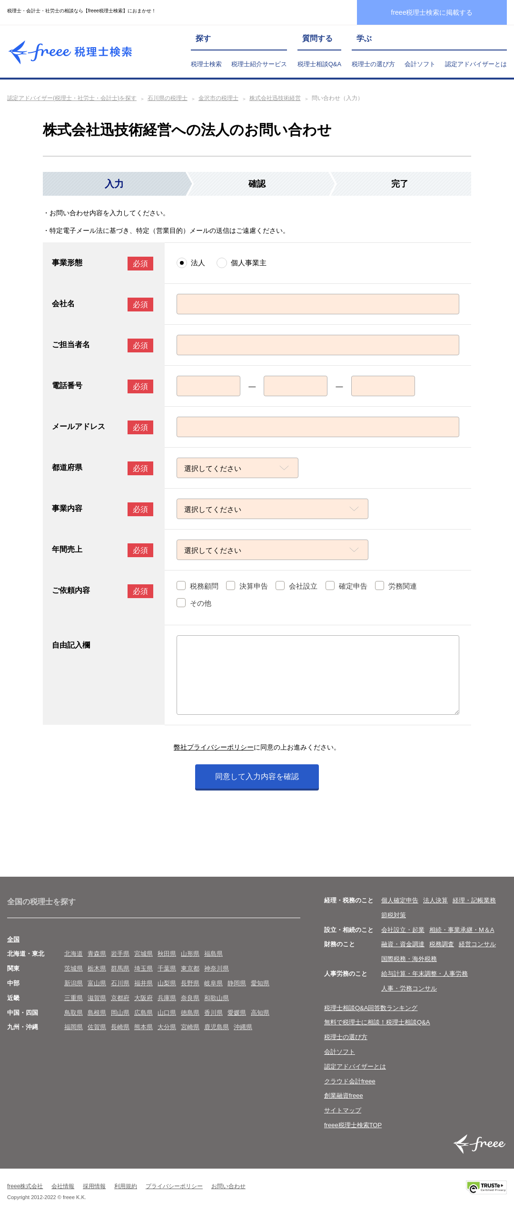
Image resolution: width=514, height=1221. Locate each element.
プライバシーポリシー (174, 1186)
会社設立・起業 (403, 929)
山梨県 (167, 983)
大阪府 (143, 997)
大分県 (167, 1027)
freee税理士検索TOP (353, 1125)
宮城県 (143, 953)
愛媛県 (236, 1012)
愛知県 (260, 983)
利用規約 (125, 1186)
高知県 (260, 1012)
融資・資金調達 (403, 944)
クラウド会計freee (350, 1081)
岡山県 (120, 1012)
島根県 (97, 1012)
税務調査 (441, 944)
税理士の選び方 (373, 64)
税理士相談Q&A (319, 64)
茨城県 (73, 968)
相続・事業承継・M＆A (461, 929)
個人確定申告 (399, 900)
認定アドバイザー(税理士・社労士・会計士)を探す (72, 98)
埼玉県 (143, 968)
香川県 (213, 1012)
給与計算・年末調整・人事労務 (424, 973)
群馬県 (120, 968)
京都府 (120, 997)
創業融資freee (343, 1095)
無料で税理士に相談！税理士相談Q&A (377, 1022)
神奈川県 (216, 968)
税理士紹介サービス (259, 64)
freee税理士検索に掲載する (432, 12)
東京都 (190, 968)
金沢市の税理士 (218, 98)
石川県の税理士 (168, 98)
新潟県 (73, 983)
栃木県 (97, 968)
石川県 (120, 983)
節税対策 (393, 915)
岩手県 (120, 953)
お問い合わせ (228, 1186)
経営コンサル (477, 944)
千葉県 (167, 968)
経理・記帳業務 (474, 900)
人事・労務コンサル (409, 988)
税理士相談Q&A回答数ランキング (370, 1007)
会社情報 (62, 1186)
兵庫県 (167, 997)
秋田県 (167, 953)
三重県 (73, 997)
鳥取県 (73, 1012)
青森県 (97, 953)
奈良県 (190, 997)
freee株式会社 (25, 1186)
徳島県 (190, 1012)
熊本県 (143, 1027)
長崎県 (120, 1027)
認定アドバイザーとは (476, 64)
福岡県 (73, 1027)
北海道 (73, 953)
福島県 (213, 953)
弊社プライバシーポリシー (214, 747)
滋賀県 (97, 997)
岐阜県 (213, 983)
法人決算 (435, 900)
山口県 (167, 1012)
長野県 (190, 983)
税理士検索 (206, 64)
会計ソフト (420, 64)
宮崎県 (190, 1027)
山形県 (190, 953)
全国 (13, 939)
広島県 (143, 1012)
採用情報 (94, 1186)
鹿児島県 (216, 1027)
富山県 (97, 983)
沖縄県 (243, 1027)
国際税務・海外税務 (409, 958)
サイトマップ (342, 1110)
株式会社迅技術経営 (275, 98)
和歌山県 (216, 997)
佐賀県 (97, 1027)
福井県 (143, 983)
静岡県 (236, 983)
